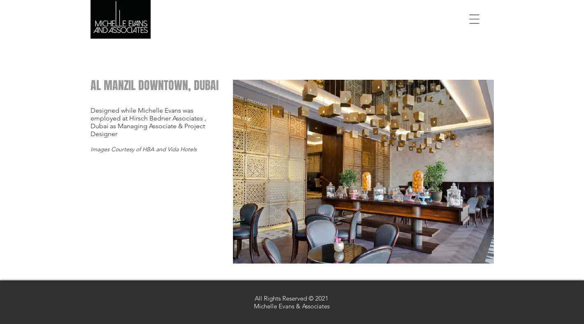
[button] (474, 19)
